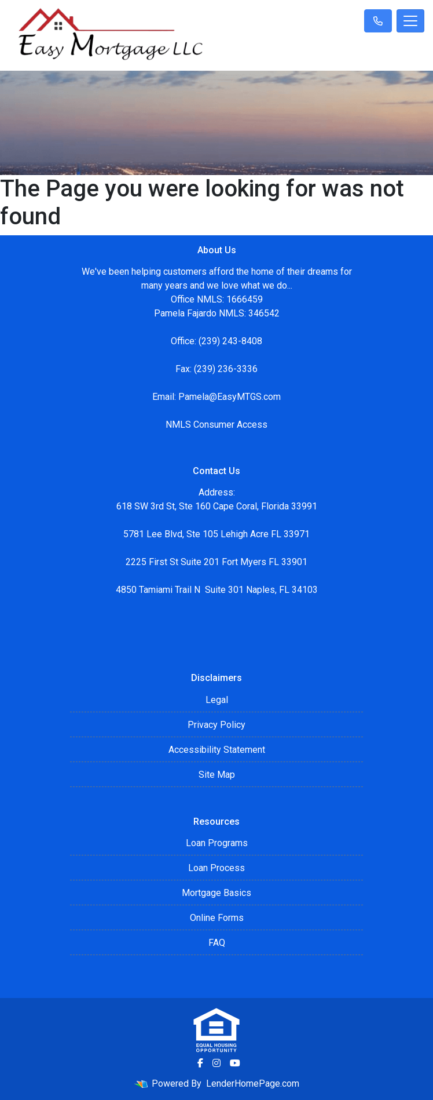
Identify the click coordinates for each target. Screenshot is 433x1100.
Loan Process (216, 867)
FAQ (216, 942)
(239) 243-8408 (230, 341)
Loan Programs (217, 842)
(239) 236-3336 (226, 368)
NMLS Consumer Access (216, 424)
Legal (217, 699)
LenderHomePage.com (252, 1083)
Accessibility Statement (216, 749)
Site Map (217, 774)
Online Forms (217, 917)
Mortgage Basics (216, 892)
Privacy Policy (216, 724)
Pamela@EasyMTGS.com (229, 396)
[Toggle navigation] (410, 20)
